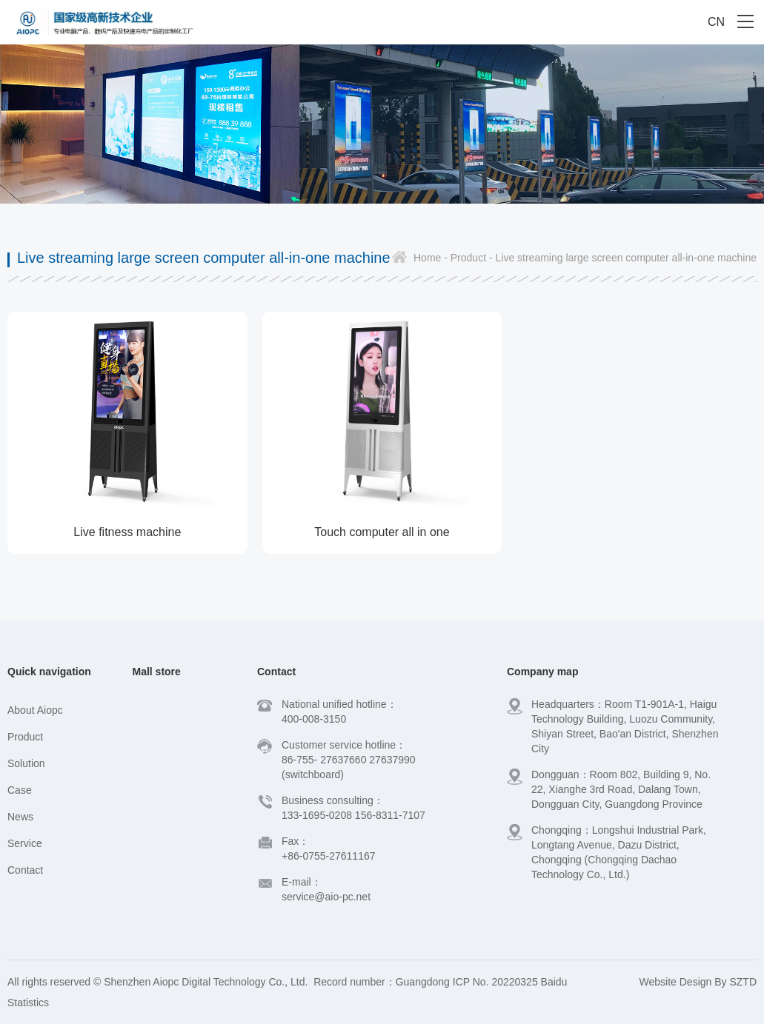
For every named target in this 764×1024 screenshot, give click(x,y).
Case (19, 790)
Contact (25, 870)
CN (716, 22)
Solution (26, 763)
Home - (430, 258)
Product (25, 737)
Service (24, 843)
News (20, 817)
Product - (470, 258)
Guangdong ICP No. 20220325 (467, 982)
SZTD (743, 982)
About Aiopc (35, 710)
